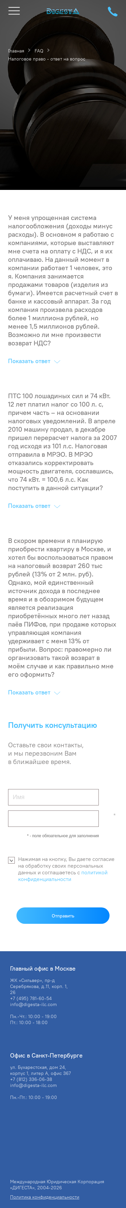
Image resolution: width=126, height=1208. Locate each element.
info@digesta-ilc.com (33, 1004)
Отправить (63, 916)
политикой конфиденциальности (63, 875)
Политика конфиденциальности (44, 1197)
